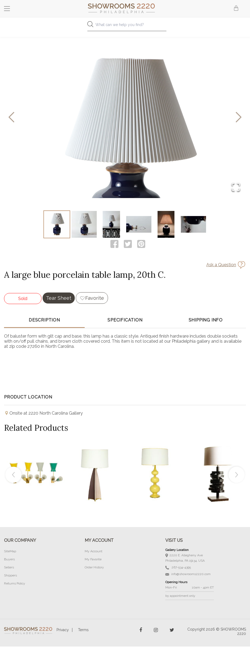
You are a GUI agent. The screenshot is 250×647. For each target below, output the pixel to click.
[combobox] (125, 26)
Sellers (9, 568)
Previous (13, 475)
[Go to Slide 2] (84, 224)
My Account (93, 552)
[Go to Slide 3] (111, 224)
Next (236, 475)
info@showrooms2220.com (188, 574)
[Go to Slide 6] (193, 224)
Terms (83, 630)
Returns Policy (14, 584)
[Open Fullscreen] (236, 187)
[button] (125, 117)
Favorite (94, 298)
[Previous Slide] (11, 118)
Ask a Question (221, 265)
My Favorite (93, 560)
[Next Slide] (238, 118)
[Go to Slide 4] (138, 224)
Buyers (9, 560)
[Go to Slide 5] (166, 224)
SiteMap (10, 552)
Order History (94, 568)
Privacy (63, 630)
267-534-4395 (178, 568)
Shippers (10, 576)
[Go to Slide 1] (56, 225)
